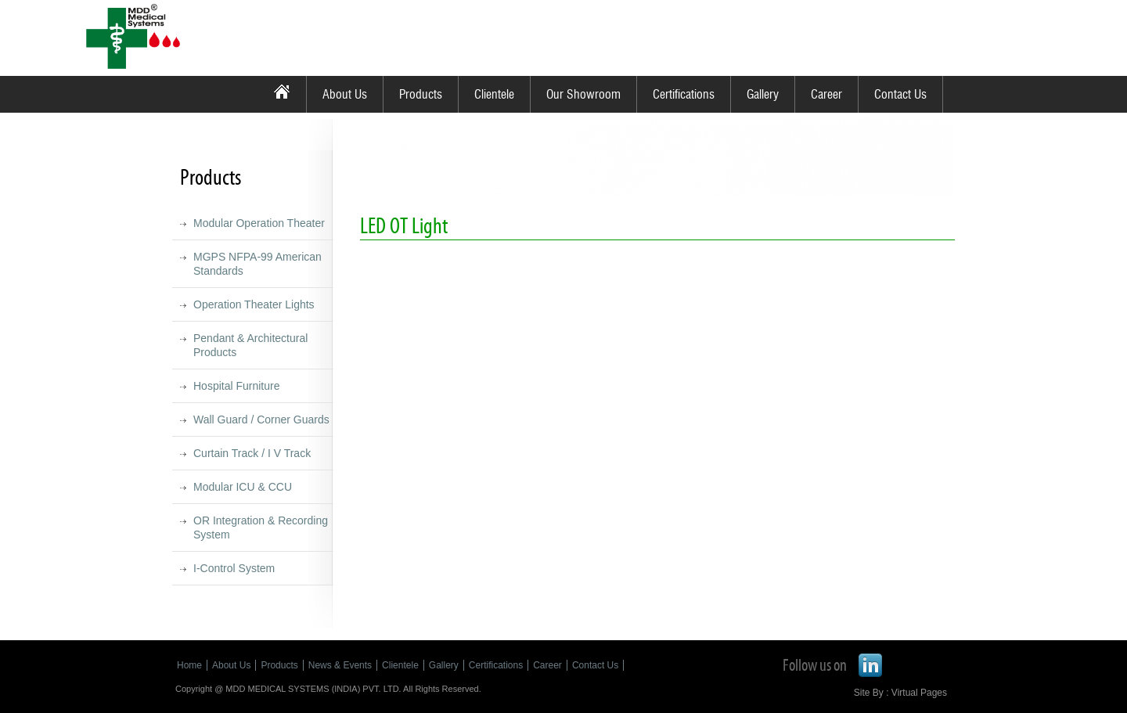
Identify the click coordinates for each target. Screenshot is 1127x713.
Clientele (494, 94)
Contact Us (900, 94)
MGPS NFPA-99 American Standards (257, 263)
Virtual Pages (919, 692)
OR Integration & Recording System (260, 527)
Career (826, 94)
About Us (344, 94)
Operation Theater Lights (254, 304)
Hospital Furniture (236, 386)
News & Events (340, 665)
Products (420, 94)
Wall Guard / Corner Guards (261, 419)
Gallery (763, 94)
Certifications (684, 94)
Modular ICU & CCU (242, 487)
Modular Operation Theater (259, 223)
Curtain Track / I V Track (252, 453)
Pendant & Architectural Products (250, 345)
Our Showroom (583, 94)
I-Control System (234, 568)
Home (189, 665)
